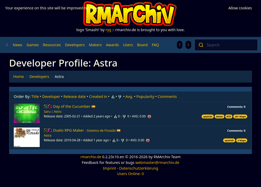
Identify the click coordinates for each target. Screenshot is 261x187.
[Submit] (201, 45)
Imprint (109, 168)
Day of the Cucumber (74, 106)
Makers (95, 44)
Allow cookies (240, 7)
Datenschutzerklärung (138, 168)
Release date (75, 96)
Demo (219, 116)
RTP (229, 116)
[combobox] (226, 45)
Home (18, 76)
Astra (57, 111)
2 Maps (242, 140)
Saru (47, 111)
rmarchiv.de (90, 156)
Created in (98, 96)
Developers (75, 44)
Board (142, 44)
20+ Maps (240, 116)
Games (32, 44)
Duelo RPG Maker (87, 130)
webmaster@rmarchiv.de (157, 162)
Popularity (145, 96)
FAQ (155, 44)
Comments (167, 96)
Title (35, 96)
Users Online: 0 (130, 173)
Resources (52, 44)
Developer (51, 96)
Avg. (129, 96)
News (17, 44)
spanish (207, 116)
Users (128, 44)
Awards (112, 44)
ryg (108, 29)
